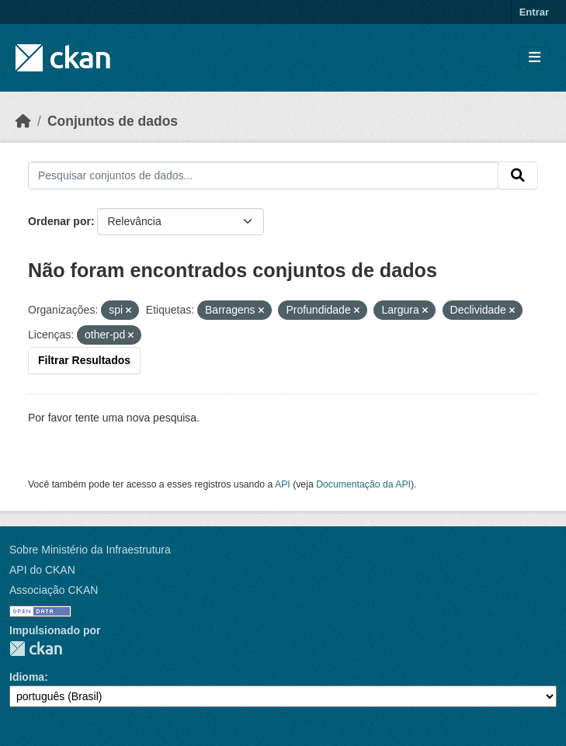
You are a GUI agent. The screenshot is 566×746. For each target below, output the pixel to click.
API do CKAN (42, 570)
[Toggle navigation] (534, 58)
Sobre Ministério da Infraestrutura (90, 549)
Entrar (534, 12)
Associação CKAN (53, 590)
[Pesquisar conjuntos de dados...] (263, 175)
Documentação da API (363, 484)
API (282, 484)
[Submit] (518, 175)
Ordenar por (59, 221)
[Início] (23, 121)
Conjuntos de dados (112, 121)
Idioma (26, 677)
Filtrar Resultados (84, 360)
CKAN (35, 648)
